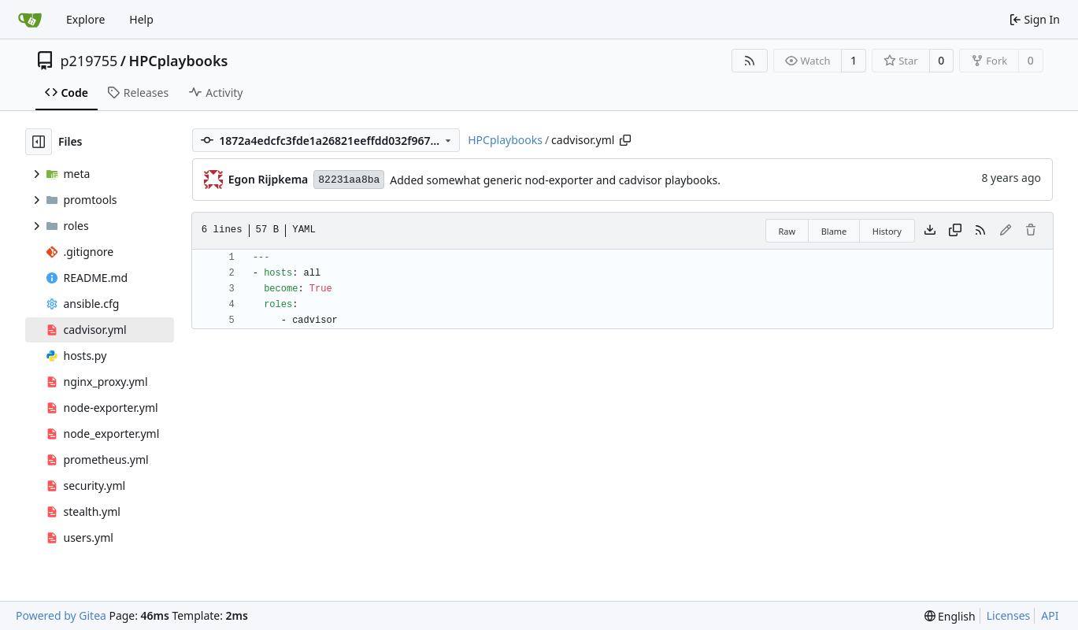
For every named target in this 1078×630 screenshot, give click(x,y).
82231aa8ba (349, 180)
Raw (787, 231)
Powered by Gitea (61, 615)
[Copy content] (955, 230)
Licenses (1009, 615)
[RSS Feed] (750, 60)
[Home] (30, 20)
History (887, 231)
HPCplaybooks (178, 61)
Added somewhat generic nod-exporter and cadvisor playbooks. (555, 179)
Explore (85, 19)
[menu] (950, 616)
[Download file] (930, 230)
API (1049, 615)
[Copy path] (625, 140)
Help (141, 19)
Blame (834, 231)
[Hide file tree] (38, 141)
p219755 (89, 61)
